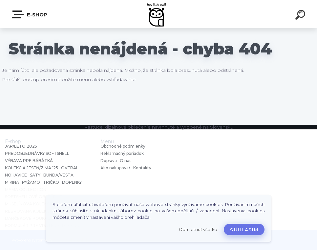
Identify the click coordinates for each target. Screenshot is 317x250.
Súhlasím (244, 229)
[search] (301, 15)
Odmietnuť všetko (198, 229)
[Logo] (159, 14)
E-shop (29, 14)
